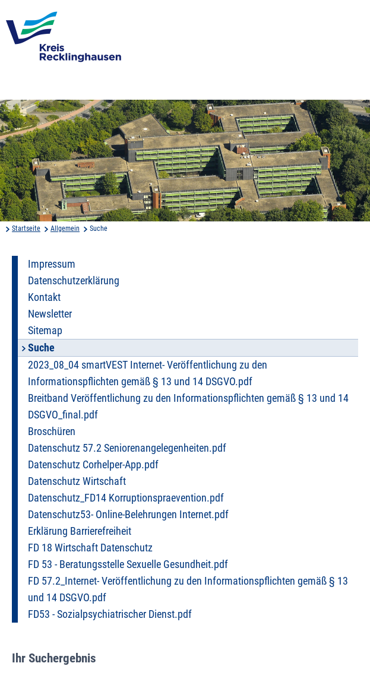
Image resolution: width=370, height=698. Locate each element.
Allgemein (65, 228)
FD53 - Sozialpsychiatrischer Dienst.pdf (110, 614)
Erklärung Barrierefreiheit (79, 531)
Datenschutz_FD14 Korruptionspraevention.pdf (126, 498)
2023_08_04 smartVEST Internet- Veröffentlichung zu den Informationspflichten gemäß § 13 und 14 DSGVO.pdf (147, 373)
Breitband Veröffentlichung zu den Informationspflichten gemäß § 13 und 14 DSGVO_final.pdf (188, 406)
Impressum (51, 264)
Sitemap (45, 331)
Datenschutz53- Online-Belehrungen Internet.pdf (128, 515)
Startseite (26, 228)
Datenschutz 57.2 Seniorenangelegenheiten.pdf (127, 448)
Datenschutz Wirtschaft (77, 481)
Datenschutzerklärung (73, 281)
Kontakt (44, 297)
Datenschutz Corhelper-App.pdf (93, 465)
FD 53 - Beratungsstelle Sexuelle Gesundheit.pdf (128, 564)
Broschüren (51, 431)
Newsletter (50, 314)
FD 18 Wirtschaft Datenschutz (90, 548)
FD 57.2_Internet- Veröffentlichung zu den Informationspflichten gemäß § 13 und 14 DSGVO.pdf (188, 589)
